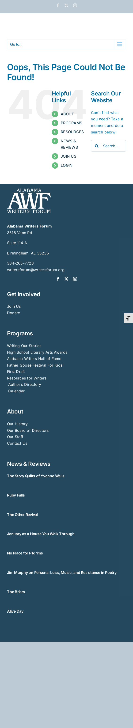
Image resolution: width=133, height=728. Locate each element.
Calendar (16, 391)
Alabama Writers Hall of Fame (34, 358)
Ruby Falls (16, 495)
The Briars (16, 591)
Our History (17, 423)
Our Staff (15, 436)
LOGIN (66, 165)
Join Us (14, 306)
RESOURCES (72, 131)
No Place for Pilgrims (25, 553)
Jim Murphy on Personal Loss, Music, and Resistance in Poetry (62, 572)
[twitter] (66, 279)
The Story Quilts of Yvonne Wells (35, 476)
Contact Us (17, 443)
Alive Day (15, 611)
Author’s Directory (24, 384)
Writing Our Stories (24, 345)
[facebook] (58, 279)
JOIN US (68, 156)
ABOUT (67, 114)
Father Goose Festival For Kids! (35, 365)
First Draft (16, 371)
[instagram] (75, 279)
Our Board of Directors (28, 430)
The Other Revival (22, 514)
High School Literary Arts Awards (37, 352)
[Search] (97, 146)
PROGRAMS (71, 123)
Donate (13, 313)
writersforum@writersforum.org (36, 269)
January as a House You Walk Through (41, 533)
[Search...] (108, 146)
